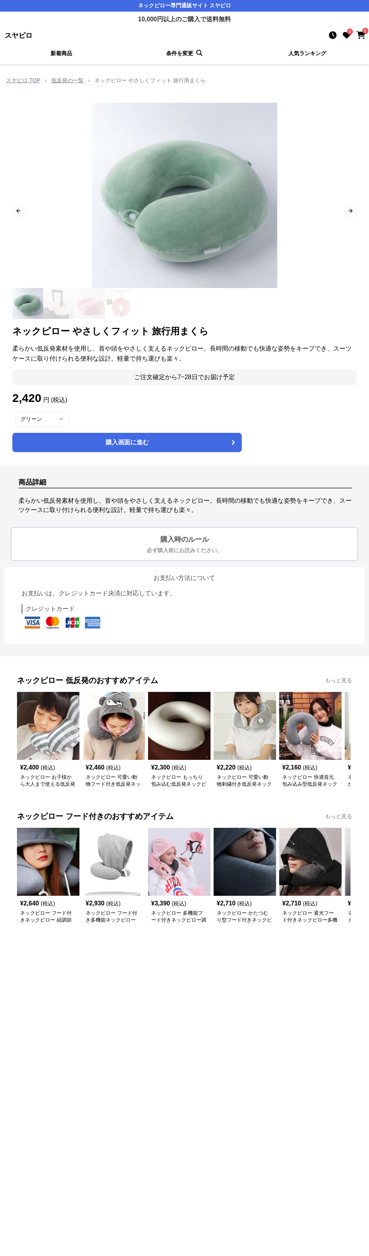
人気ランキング (307, 53)
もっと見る (338, 680)
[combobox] (42, 419)
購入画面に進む (172, 442)
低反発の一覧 (67, 80)
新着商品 (61, 53)
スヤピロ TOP (23, 80)
